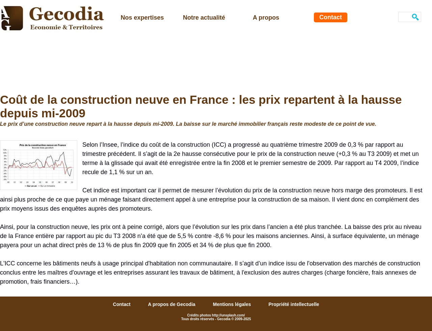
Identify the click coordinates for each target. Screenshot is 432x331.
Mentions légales (232, 304)
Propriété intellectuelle (293, 304)
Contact (330, 17)
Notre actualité (204, 17)
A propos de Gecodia (172, 304)
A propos (266, 17)
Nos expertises (142, 17)
